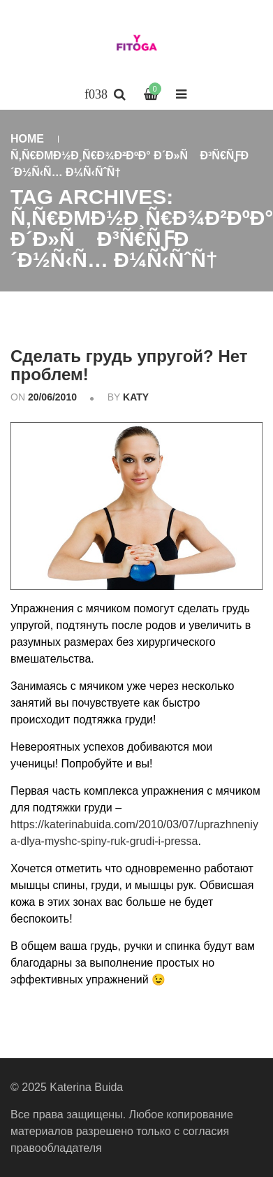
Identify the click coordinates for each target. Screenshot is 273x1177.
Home (27, 139)
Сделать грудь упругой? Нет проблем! (129, 365)
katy (136, 397)
